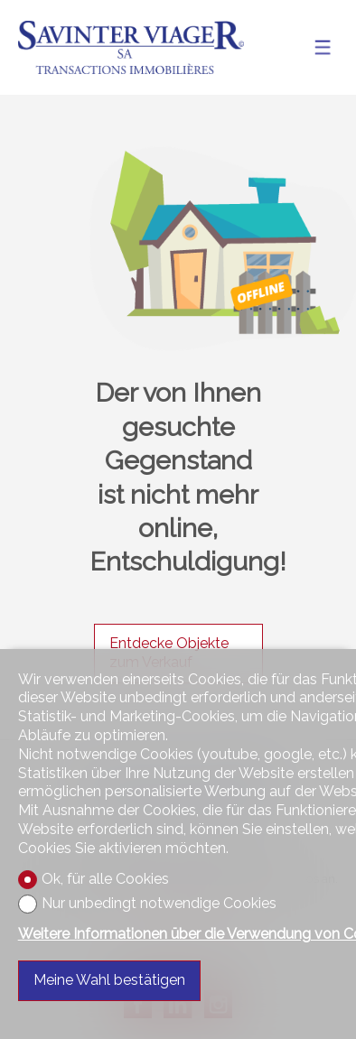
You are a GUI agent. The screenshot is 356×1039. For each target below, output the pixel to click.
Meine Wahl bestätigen (109, 979)
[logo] (131, 47)
